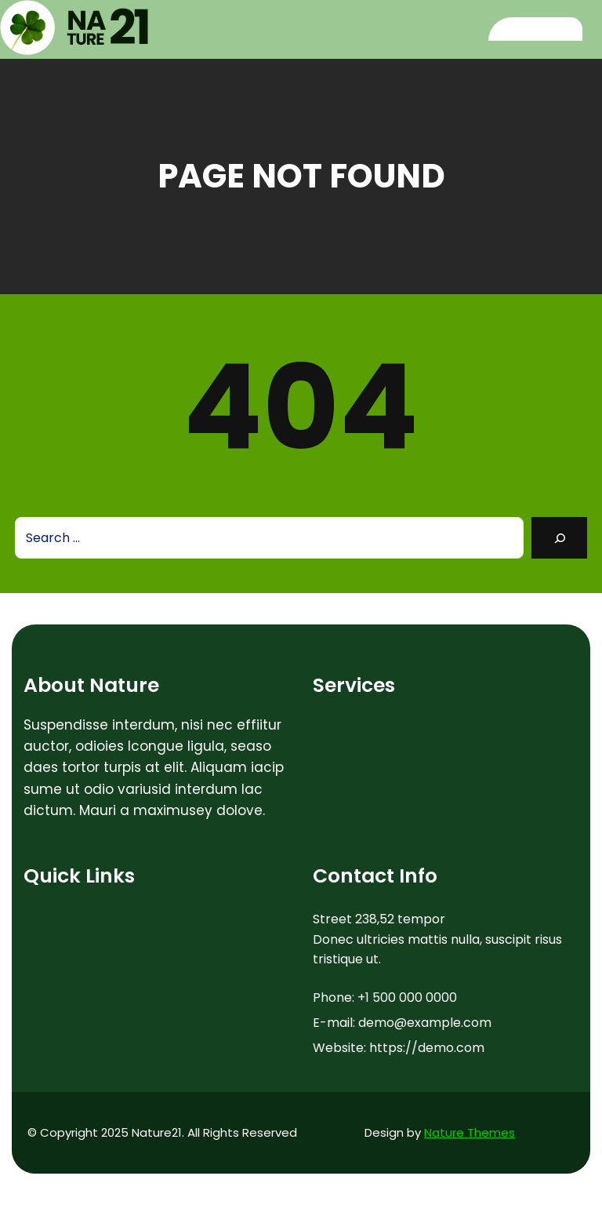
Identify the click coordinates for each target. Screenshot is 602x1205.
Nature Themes (469, 1132)
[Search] (559, 538)
